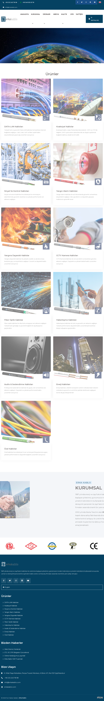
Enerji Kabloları (63, 384)
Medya (56, 14)
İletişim (79, 14)
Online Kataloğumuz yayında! (14, 656)
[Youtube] (95, 2)
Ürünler (46, 14)
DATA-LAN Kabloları (13, 127)
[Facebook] (78, 2)
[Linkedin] (90, 2)
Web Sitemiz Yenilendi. (12, 649)
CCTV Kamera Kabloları (67, 255)
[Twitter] (82, 2)
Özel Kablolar (10, 449)
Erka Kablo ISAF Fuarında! (13, 659)
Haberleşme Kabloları (66, 320)
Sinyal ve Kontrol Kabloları (16, 191)
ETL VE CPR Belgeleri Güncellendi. (16, 652)
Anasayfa (24, 14)
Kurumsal (35, 14)
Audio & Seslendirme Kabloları (18, 384)
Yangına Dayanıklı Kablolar (16, 255)
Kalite (64, 14)
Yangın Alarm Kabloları (67, 191)
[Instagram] (86, 2)
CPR (72, 14)
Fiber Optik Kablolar (13, 320)
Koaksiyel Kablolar (65, 127)
